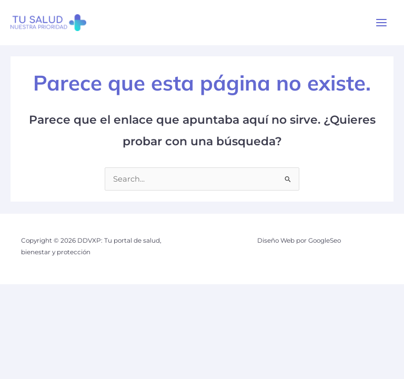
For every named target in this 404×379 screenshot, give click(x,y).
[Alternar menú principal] (381, 23)
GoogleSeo (324, 240)
